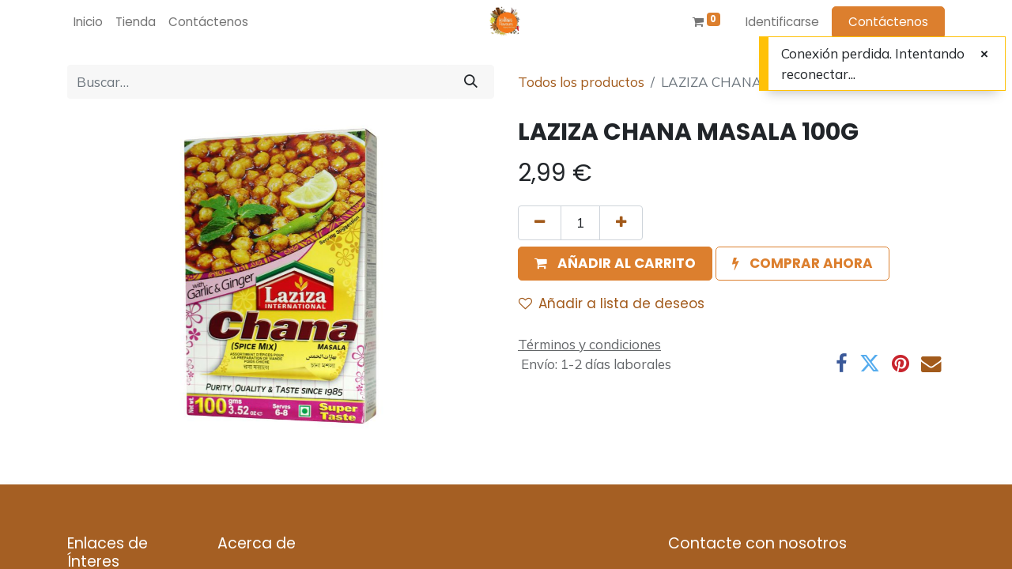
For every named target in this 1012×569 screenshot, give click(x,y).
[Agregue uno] (621, 222)
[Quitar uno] (539, 222)
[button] (615, 264)
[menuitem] (88, 22)
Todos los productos (581, 81)
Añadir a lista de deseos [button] (611, 303)
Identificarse (782, 21)
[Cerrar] (984, 54)
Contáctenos (888, 21)
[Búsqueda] (470, 82)
